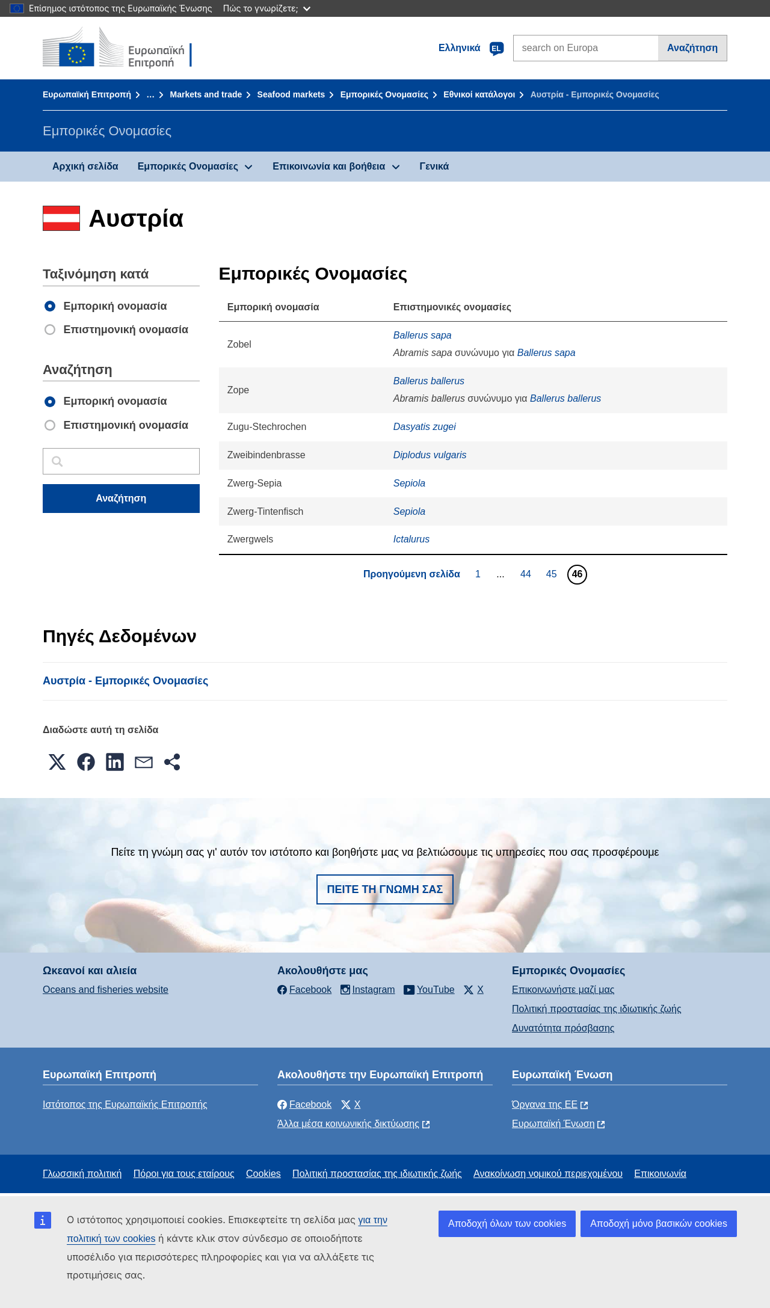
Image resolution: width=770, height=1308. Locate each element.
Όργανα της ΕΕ (545, 1104)
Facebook (304, 1104)
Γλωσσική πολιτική (82, 1173)
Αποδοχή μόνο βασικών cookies (658, 1223)
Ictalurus (411, 539)
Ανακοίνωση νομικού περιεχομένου (548, 1173)
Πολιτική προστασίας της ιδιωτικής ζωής (597, 1009)
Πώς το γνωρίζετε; (266, 8)
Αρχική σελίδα (85, 166)
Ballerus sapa (422, 335)
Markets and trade (206, 94)
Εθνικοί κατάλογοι (479, 94)
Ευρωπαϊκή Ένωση (553, 1124)
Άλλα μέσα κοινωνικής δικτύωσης (348, 1124)
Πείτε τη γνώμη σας (385, 889)
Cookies (263, 1173)
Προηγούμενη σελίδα (411, 574)
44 (527, 573)
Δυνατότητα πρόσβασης (563, 1028)
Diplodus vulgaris (430, 455)
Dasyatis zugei (424, 427)
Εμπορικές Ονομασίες (384, 94)
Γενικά (434, 166)
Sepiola (409, 483)
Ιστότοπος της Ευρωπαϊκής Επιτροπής (125, 1104)
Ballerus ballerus (428, 381)
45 (553, 573)
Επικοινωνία (660, 1173)
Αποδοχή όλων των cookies (507, 1223)
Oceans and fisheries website (105, 989)
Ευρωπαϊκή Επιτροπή (87, 94)
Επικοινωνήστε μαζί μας (563, 989)
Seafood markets (291, 94)
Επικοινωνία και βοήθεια (329, 166)
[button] (57, 762)
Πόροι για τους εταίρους (184, 1173)
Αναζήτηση (692, 48)
